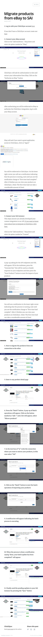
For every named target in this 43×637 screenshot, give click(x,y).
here (33, 26)
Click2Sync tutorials (5, 635)
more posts (10, 629)
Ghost (40, 635)
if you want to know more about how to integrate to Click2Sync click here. (21, 224)
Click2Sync (8, 626)
